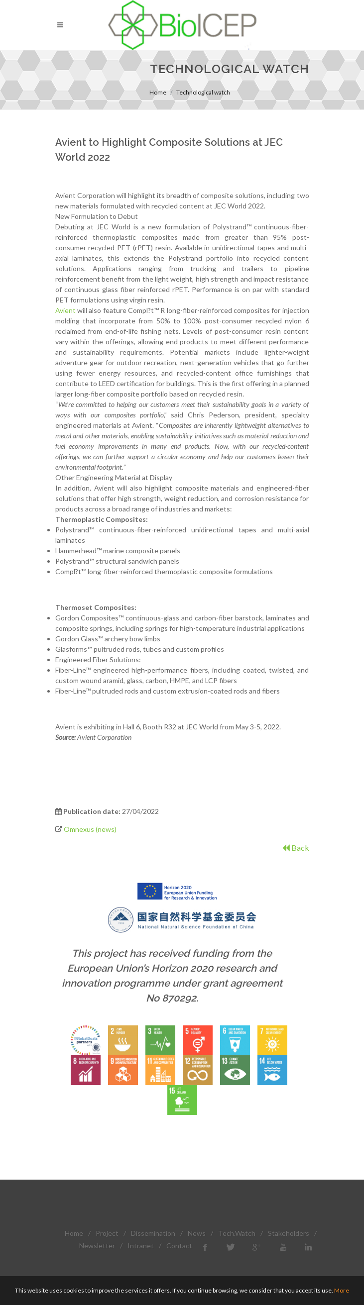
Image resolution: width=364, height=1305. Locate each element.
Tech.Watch (236, 1233)
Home (157, 92)
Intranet (140, 1245)
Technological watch (203, 92)
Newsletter (97, 1245)
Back (295, 847)
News (197, 1233)
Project (107, 1233)
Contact (179, 1245)
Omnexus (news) (90, 829)
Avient (65, 310)
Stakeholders (288, 1233)
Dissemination (153, 1233)
